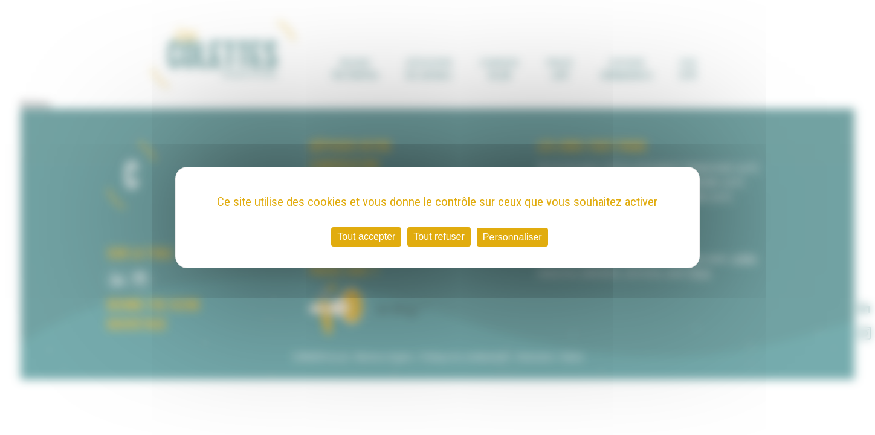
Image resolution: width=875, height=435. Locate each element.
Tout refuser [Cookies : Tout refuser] (438, 236)
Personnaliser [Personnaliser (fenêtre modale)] (512, 237)
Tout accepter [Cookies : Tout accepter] (366, 236)
